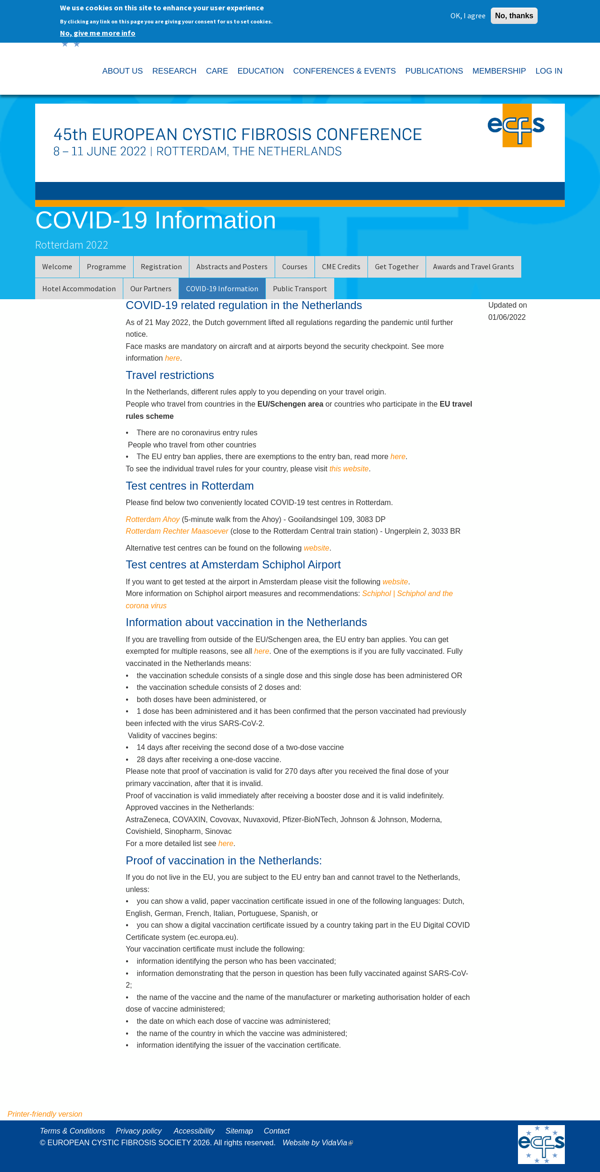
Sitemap (239, 1131)
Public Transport (300, 288)
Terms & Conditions (72, 1131)
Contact (277, 1131)
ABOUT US (122, 71)
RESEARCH (174, 71)
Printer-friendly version (45, 1114)
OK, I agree (468, 13)
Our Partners (151, 288)
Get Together (397, 266)
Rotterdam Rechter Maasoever (177, 531)
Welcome (57, 266)
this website (349, 469)
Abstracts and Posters (232, 266)
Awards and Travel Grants (473, 266)
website (316, 548)
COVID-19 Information (222, 288)
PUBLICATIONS (434, 71)
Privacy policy (139, 1131)
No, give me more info (97, 30)
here (172, 358)
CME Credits (341, 266)
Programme (106, 266)
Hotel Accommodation (79, 288)
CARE (217, 71)
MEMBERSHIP (499, 71)
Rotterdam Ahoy (153, 519)
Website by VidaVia (320, 1143)
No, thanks (514, 13)
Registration (161, 266)
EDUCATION (261, 71)
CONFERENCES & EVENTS (344, 71)
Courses (295, 266)
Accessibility (194, 1131)
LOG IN (548, 71)
